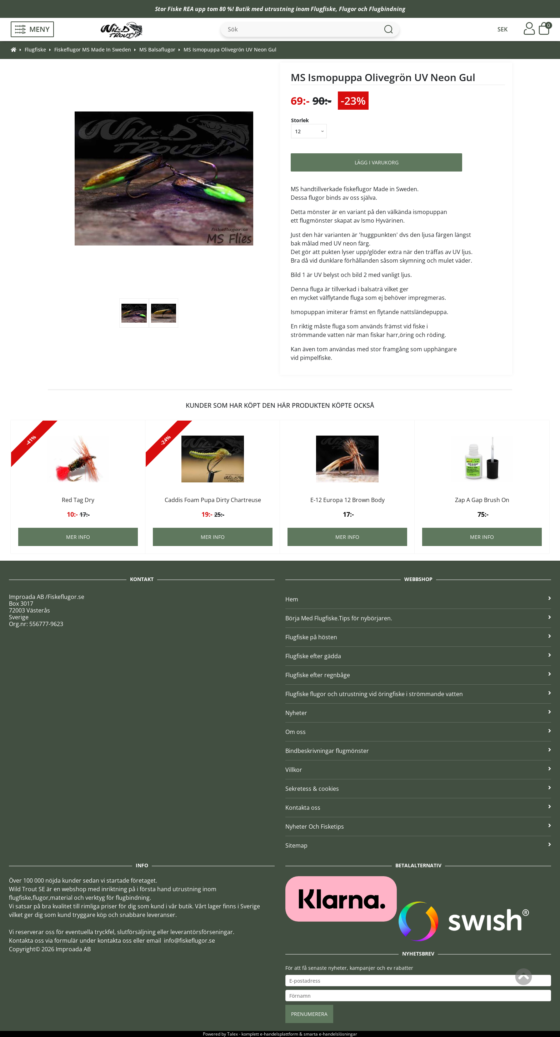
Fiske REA (181, 9)
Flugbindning (387, 9)
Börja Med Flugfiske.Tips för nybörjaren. (418, 618)
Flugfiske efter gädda (418, 656)
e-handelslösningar (338, 1034)
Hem (418, 599)
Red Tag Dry (78, 500)
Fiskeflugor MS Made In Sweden (92, 49)
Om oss (418, 732)
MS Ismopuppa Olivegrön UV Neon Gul (230, 49)
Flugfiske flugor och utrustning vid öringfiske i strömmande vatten (418, 694)
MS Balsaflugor (157, 49)
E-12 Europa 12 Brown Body (347, 500)
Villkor (418, 770)
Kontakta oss (418, 808)
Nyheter (418, 713)
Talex (232, 1034)
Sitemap (418, 845)
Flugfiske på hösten (418, 637)
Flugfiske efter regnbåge (418, 675)
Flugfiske (323, 9)
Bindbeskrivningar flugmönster (418, 751)
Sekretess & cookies (418, 789)
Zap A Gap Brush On (482, 500)
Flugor (347, 9)
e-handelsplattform (279, 1034)
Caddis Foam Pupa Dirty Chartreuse (213, 500)
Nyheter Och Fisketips (418, 826)
